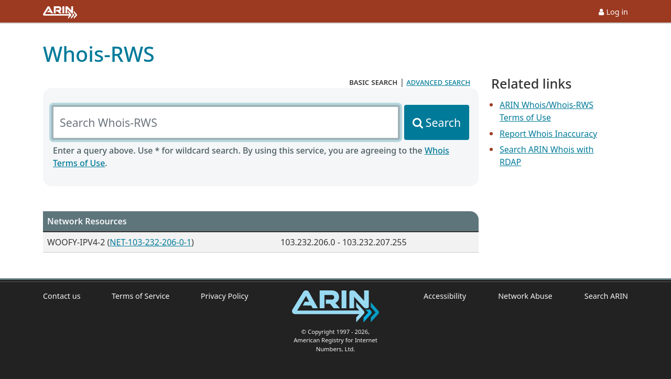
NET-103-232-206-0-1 (150, 242)
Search (443, 122)
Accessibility (445, 296)
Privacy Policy (224, 296)
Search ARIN (606, 296)
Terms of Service (141, 296)
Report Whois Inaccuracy (548, 133)
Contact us (62, 296)
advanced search (438, 82)
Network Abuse (525, 296)
